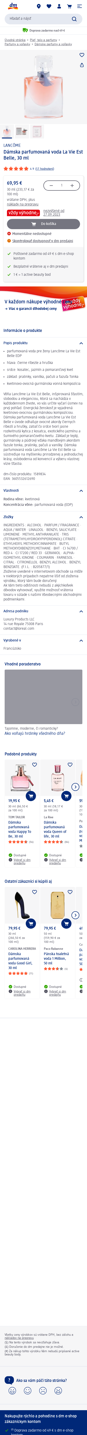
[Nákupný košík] (69, 6)
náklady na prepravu (23, 204)
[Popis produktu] (43, 343)
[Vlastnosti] (43, 491)
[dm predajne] (39, 6)
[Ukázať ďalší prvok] (75, 787)
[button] (79, 6)
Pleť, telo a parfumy (43, 40)
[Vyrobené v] (43, 640)
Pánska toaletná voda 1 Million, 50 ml (56, 958)
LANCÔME (12, 146)
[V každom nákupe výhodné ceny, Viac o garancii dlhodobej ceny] (43, 305)
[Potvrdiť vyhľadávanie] (74, 19)
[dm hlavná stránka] (13, 6)
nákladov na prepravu (19, 1338)
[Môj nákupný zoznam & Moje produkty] (49, 6)
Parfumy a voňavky (17, 44)
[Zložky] (43, 517)
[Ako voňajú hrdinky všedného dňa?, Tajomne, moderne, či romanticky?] (43, 708)
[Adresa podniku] (43, 611)
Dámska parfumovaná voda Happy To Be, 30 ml (19, 829)
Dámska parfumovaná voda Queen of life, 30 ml (55, 829)
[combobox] (43, 19)
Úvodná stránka (15, 40)
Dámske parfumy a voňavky (53, 44)
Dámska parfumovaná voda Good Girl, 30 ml (20, 961)
